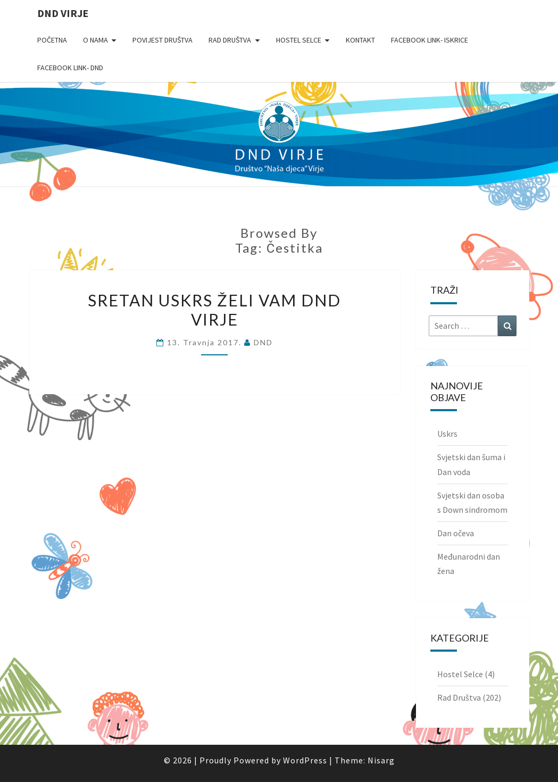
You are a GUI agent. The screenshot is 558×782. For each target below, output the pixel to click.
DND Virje (62, 13)
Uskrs (447, 433)
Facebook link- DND (70, 67)
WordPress (305, 760)
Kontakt (360, 40)
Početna (52, 40)
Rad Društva (230, 40)
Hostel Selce (298, 40)
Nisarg (381, 760)
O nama (95, 40)
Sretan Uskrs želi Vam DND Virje (214, 309)
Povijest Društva (162, 40)
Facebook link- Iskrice (429, 40)
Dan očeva (455, 533)
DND (263, 342)
